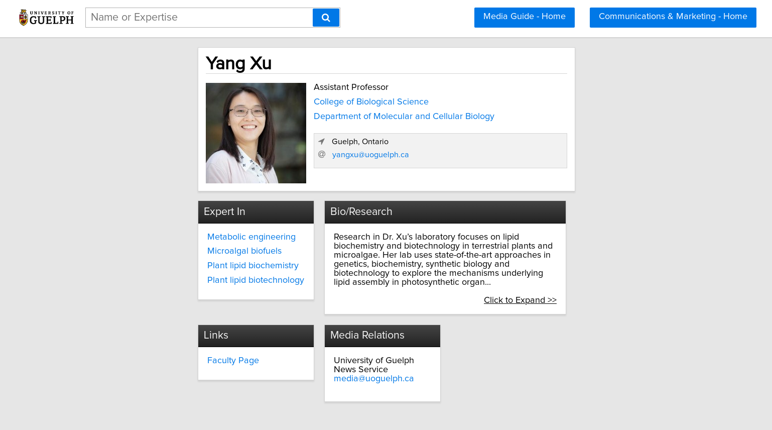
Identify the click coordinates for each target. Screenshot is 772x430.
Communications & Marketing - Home (673, 16)
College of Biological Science (284, 99)
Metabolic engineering (169, 234)
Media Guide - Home (524, 16)
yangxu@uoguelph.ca (547, 166)
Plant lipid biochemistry (171, 263)
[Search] (326, 18)
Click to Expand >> (610, 279)
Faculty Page (324, 341)
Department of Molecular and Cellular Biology (317, 114)
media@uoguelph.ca (511, 350)
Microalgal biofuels (162, 248)
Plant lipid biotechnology (173, 277)
